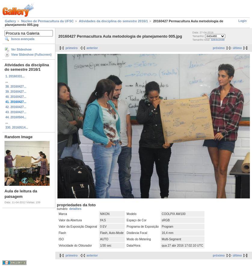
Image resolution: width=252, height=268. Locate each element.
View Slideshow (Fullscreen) (31, 54)
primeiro (72, 48)
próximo (219, 48)
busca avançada (22, 39)
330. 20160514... (16, 127)
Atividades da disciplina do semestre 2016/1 (113, 21)
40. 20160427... (15, 96)
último (237, 48)
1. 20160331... (15, 76)
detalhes (75, 208)
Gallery (10, 21)
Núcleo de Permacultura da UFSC (47, 21)
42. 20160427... (15, 107)
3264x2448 (217, 39)
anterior (92, 48)
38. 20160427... (15, 86)
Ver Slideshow (21, 49)
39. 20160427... (15, 91)
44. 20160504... (15, 117)
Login (242, 21)
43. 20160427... (15, 112)
